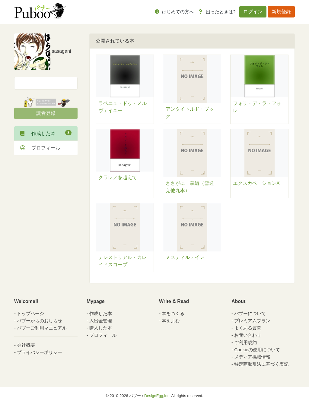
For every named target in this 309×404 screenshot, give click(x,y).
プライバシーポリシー (39, 352)
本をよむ (171, 320)
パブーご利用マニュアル (42, 327)
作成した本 (46, 133)
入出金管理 (100, 320)
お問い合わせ (247, 335)
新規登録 (281, 11)
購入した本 (100, 327)
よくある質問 (247, 327)
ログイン (253, 11)
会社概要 (26, 345)
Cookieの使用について (257, 349)
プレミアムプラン (252, 320)
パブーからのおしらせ (39, 320)
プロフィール (40, 147)
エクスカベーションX (256, 183)
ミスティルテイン (185, 257)
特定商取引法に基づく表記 (261, 364)
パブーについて (250, 313)
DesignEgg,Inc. (157, 395)
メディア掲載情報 (252, 356)
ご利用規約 (245, 342)
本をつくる (173, 313)
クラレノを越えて (117, 177)
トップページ (30, 313)
